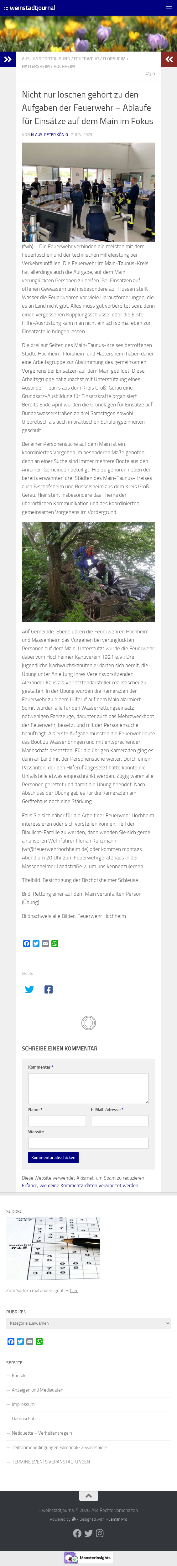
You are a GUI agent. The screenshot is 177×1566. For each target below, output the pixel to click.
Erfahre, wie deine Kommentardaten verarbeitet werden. (80, 1185)
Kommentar (40, 1067)
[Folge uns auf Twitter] (88, 1533)
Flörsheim (114, 59)
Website (36, 1132)
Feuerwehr (86, 59)
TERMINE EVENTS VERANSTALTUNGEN (51, 1462)
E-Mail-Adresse (107, 1109)
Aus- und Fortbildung (46, 59)
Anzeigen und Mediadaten (37, 1390)
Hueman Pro (116, 1519)
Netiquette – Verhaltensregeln (42, 1433)
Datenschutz (24, 1419)
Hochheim (64, 66)
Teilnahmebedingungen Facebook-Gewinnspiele (59, 1447)
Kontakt (19, 1375)
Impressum (23, 1404)
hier (74, 1290)
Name (35, 1109)
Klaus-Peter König (49, 134)
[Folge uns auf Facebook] (77, 1533)
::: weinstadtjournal (29, 8)
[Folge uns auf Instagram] (100, 1533)
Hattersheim (36, 66)
